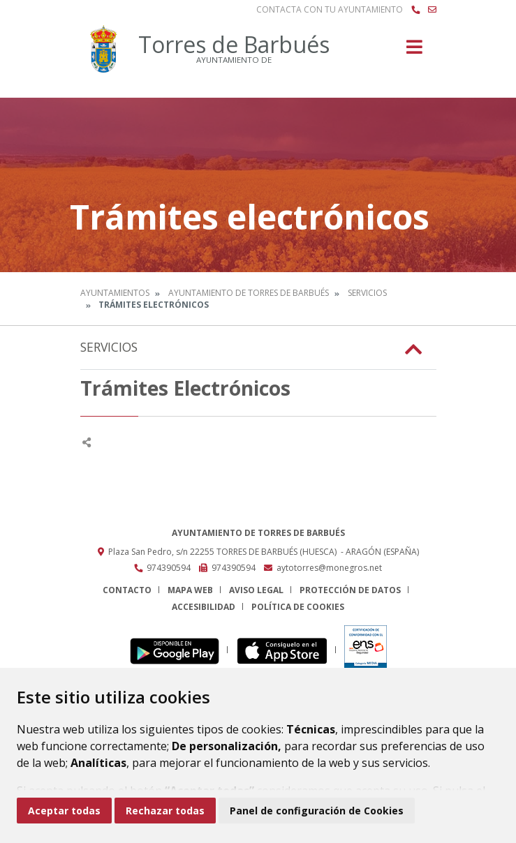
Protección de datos (350, 590)
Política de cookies (297, 607)
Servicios (367, 293)
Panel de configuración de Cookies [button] (317, 810)
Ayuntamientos (114, 293)
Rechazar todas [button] (165, 810)
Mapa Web (190, 590)
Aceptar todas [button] (64, 810)
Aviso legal (256, 590)
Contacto (127, 590)
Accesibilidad (203, 607)
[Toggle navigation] (414, 51)
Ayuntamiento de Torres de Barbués (248, 293)
